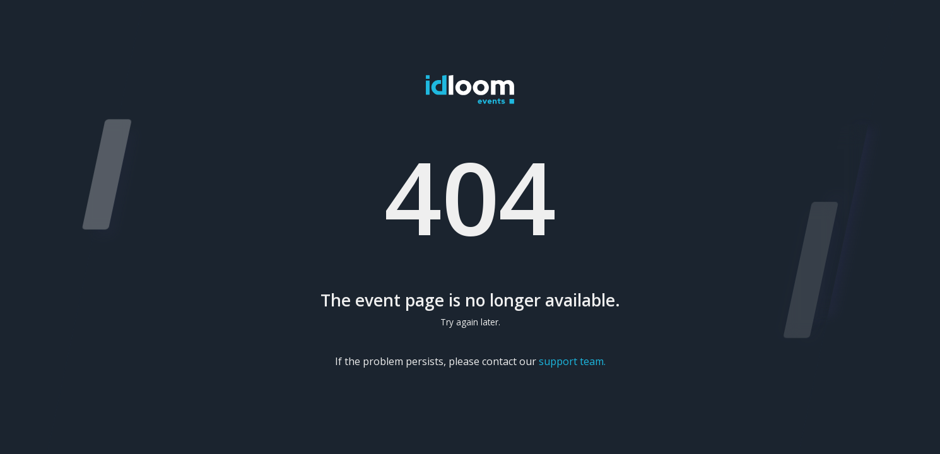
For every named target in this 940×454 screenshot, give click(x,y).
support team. (572, 361)
